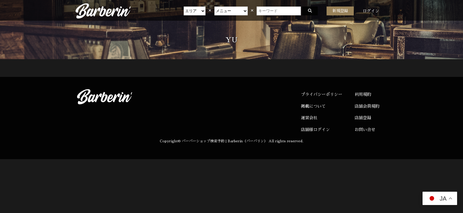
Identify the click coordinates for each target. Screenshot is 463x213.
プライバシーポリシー (321, 94)
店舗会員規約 (367, 106)
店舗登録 (363, 118)
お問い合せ (365, 130)
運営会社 (309, 118)
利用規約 (363, 94)
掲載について (313, 106)
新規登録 (340, 11)
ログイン (371, 11)
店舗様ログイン (315, 130)
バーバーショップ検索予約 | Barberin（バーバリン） (225, 141)
